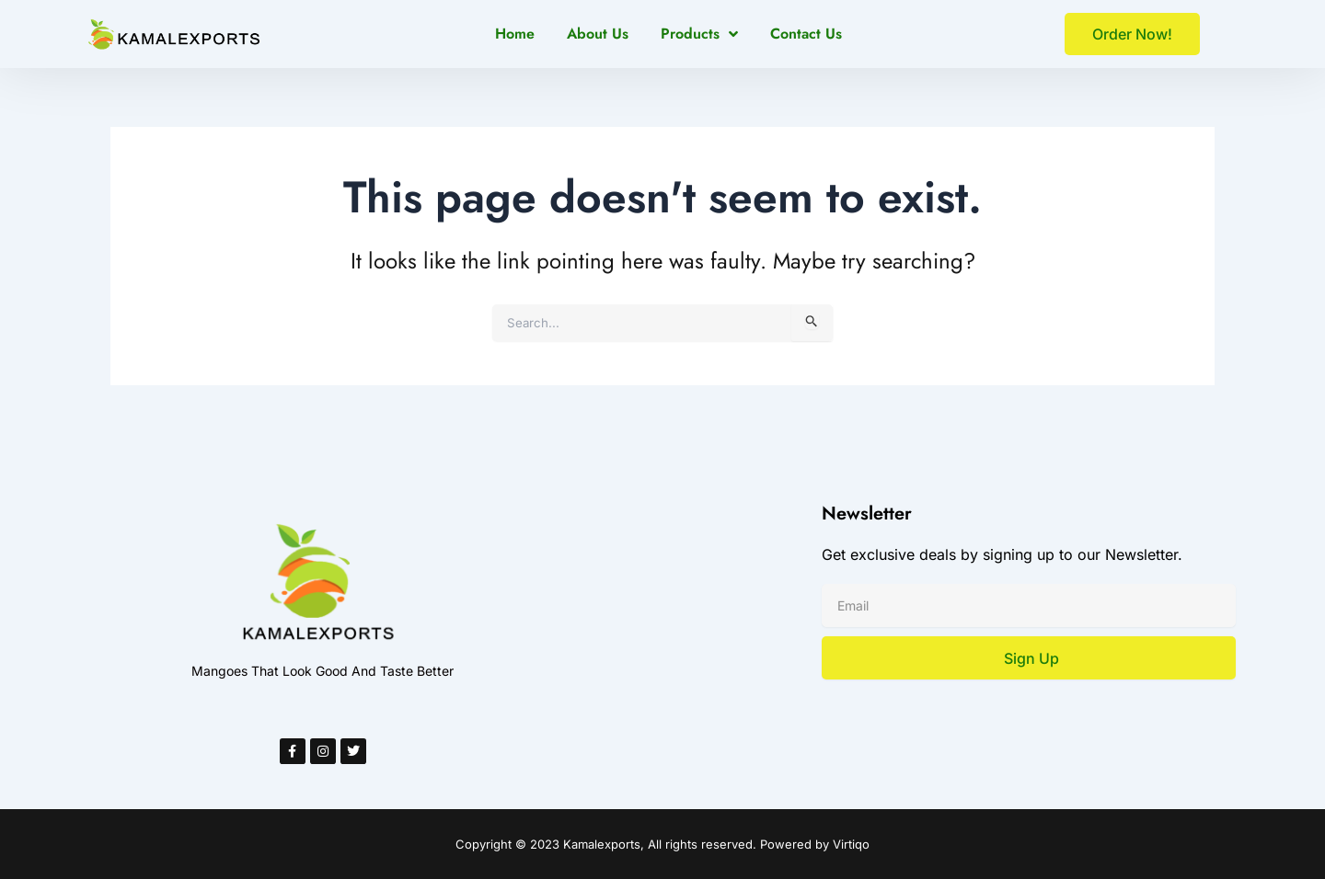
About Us (597, 33)
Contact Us (806, 33)
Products (699, 34)
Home (515, 33)
